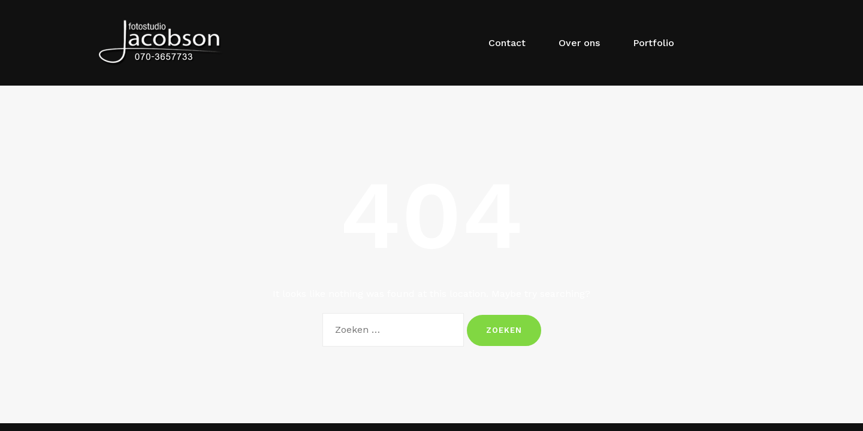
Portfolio (653, 42)
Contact (507, 42)
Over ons (579, 42)
